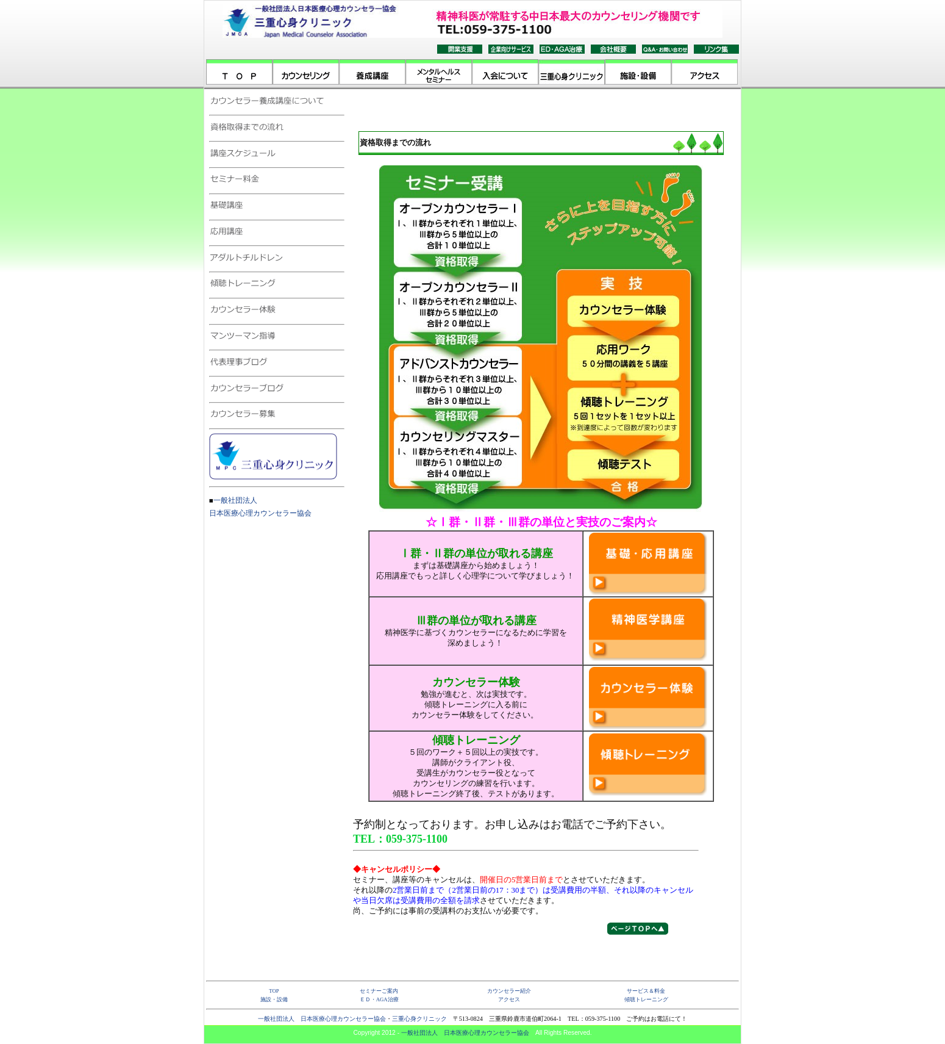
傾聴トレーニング (646, 999)
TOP (274, 991)
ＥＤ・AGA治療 (379, 999)
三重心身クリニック (419, 1018)
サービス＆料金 (646, 991)
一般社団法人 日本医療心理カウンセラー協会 (322, 1018)
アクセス (509, 999)
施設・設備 (274, 999)
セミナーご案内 (379, 991)
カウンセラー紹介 (509, 991)
